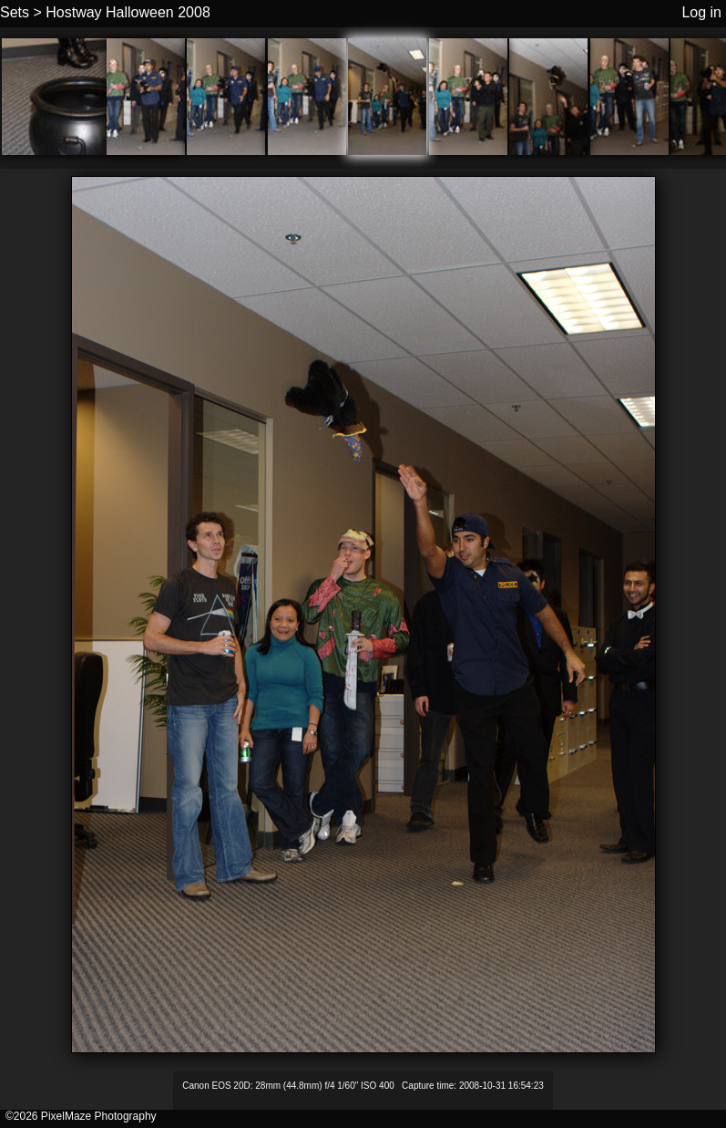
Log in (701, 12)
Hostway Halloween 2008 (128, 12)
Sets (14, 12)
